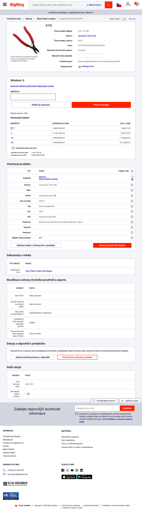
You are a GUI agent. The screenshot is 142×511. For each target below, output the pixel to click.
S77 (40, 238)
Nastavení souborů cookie (72, 508)
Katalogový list (86, 66)
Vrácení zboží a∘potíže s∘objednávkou (77, 447)
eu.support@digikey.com (15, 474)
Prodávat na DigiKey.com (13, 443)
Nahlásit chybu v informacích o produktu (36, 245)
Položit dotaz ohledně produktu (77, 357)
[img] (17, 5)
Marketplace (8, 440)
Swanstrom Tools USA (87, 36)
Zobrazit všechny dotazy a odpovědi (33, 357)
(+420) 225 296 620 (13, 470)
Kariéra (6, 446)
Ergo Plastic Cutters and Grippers (39, 271)
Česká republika (22, 505)
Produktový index (14, 19)
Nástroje (28, 19)
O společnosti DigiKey (12, 436)
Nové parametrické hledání (112, 245)
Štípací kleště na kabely (46, 19)
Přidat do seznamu (41, 105)
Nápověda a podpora (70, 437)
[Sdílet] (132, 18)
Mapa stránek (8, 449)
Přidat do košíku (101, 105)
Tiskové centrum (9, 456)
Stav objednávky (68, 440)
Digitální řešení (9, 453)
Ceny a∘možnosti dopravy (72, 444)
